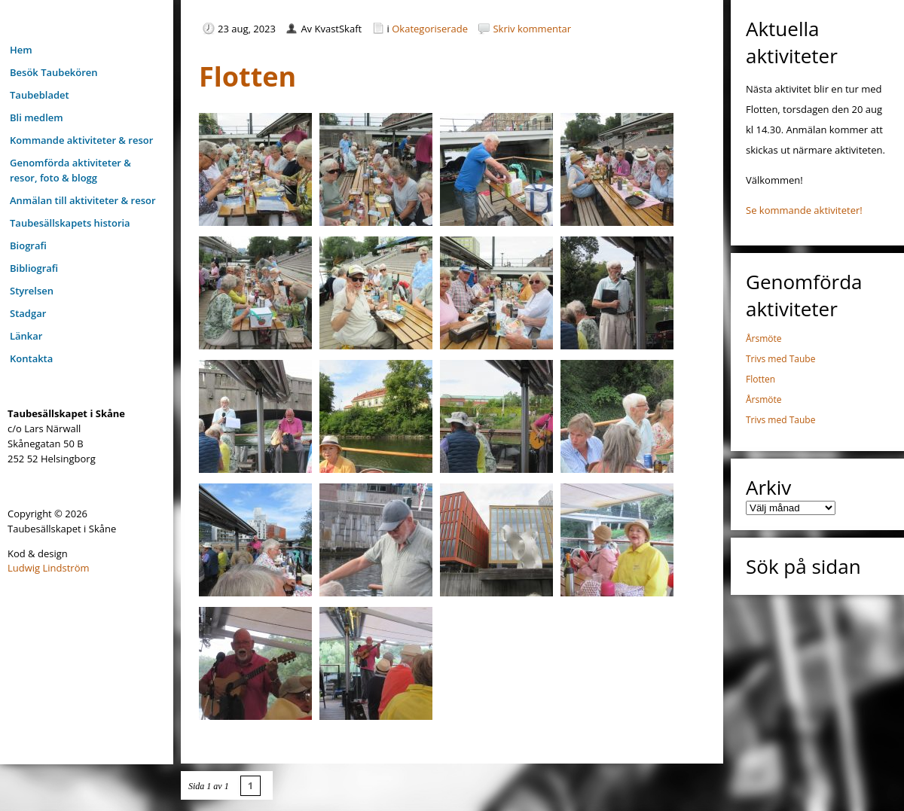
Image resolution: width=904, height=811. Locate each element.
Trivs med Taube (780, 358)
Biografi (28, 245)
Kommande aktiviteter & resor (81, 140)
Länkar (26, 336)
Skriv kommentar (532, 28)
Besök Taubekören (54, 72)
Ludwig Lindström (49, 568)
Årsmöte (764, 338)
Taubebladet (39, 95)
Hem (21, 49)
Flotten (760, 379)
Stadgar (28, 313)
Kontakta (31, 358)
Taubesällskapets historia (70, 223)
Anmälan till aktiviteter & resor (83, 200)
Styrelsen (31, 290)
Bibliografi (34, 268)
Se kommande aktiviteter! (804, 210)
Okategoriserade (430, 28)
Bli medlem (36, 117)
